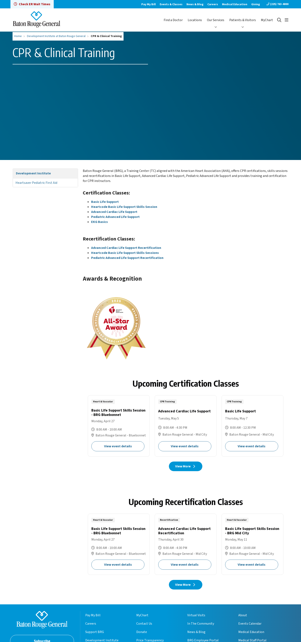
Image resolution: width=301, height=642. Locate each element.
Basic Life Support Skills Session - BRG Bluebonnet (118, 425)
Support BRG (94, 632)
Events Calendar (249, 623)
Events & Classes (171, 4)
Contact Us (144, 623)
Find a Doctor (173, 20)
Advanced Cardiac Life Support (114, 212)
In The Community (200, 623)
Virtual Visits (196, 615)
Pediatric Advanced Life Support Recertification (127, 258)
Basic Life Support (105, 202)
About (242, 615)
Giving (255, 4)
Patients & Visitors (242, 20)
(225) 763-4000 (277, 4)
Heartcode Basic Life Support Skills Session (124, 207)
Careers (212, 4)
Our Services (215, 20)
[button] (286, 20)
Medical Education (234, 4)
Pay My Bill (148, 4)
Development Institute (33, 173)
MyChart (267, 20)
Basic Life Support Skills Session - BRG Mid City (252, 544)
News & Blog (194, 4)
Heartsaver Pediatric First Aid (36, 182)
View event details (118, 446)
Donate (141, 632)
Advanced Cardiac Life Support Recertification (126, 248)
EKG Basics (99, 222)
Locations (195, 20)
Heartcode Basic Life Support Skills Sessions (125, 253)
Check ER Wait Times (32, 4)
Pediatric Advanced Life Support (115, 217)
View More (185, 466)
